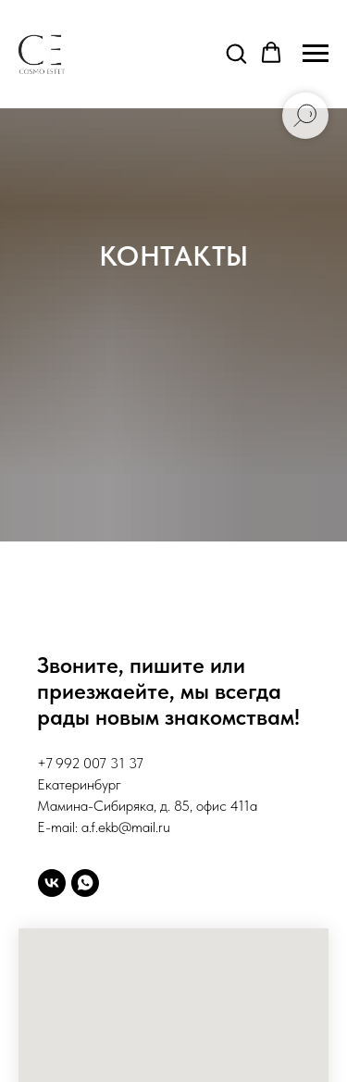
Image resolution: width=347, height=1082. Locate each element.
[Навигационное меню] (315, 53)
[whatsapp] (85, 883)
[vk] (52, 883)
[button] (236, 53)
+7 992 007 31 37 (90, 763)
